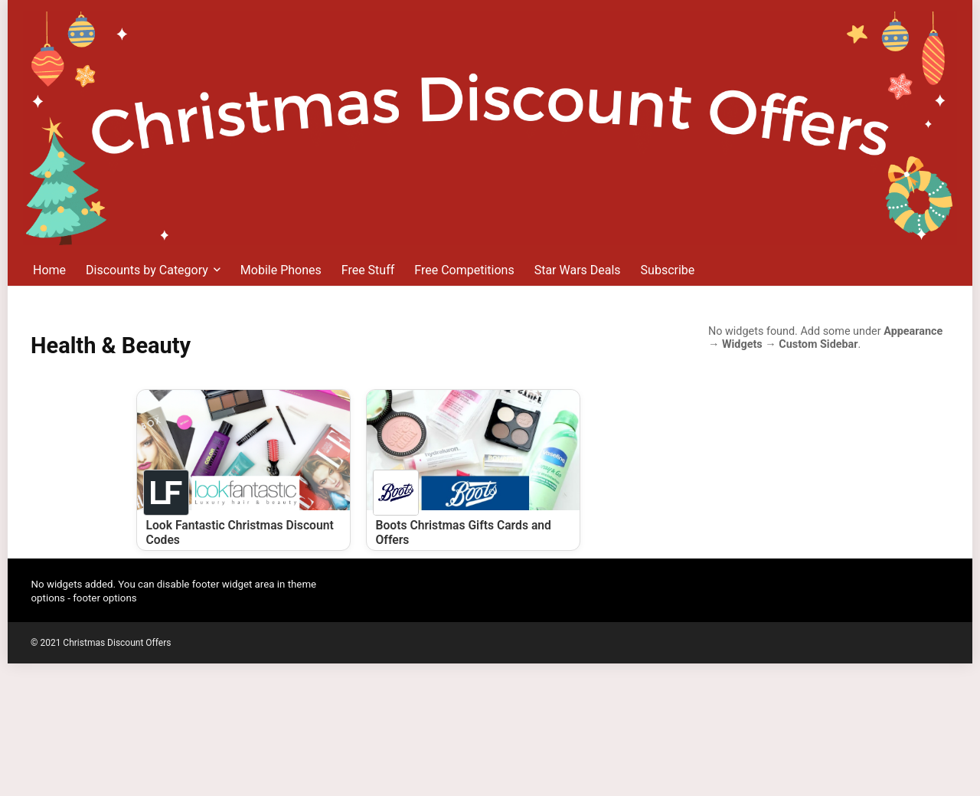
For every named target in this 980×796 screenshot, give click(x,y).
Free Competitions (464, 270)
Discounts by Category (147, 270)
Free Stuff (368, 270)
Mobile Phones (281, 270)
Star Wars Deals (577, 270)
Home (49, 270)
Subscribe (668, 270)
